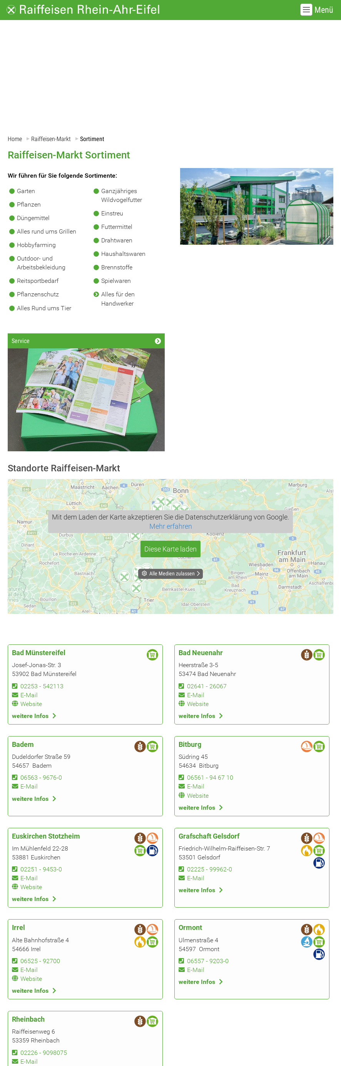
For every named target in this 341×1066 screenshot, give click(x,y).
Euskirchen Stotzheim (46, 836)
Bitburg (190, 744)
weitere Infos (30, 716)
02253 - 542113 (42, 686)
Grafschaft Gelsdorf (209, 836)
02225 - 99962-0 (209, 869)
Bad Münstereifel (38, 653)
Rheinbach (28, 1019)
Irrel (18, 928)
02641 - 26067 (207, 686)
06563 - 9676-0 (41, 777)
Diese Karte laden (170, 549)
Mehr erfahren (170, 526)
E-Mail (29, 695)
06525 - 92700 (40, 961)
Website (31, 704)
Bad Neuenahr (201, 653)
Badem (23, 744)
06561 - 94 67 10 (210, 777)
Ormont (190, 928)
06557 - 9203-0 (208, 961)
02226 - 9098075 (43, 1052)
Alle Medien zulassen (172, 573)
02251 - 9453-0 (41, 869)
